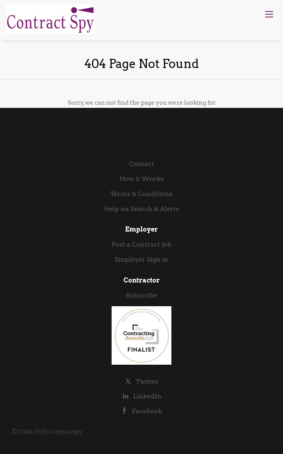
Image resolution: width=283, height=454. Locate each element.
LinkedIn (147, 396)
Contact (141, 164)
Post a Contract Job (141, 244)
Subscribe (141, 295)
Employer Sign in (141, 259)
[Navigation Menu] (269, 14)
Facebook (147, 411)
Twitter (147, 381)
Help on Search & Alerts (141, 209)
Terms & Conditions (141, 194)
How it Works (142, 179)
